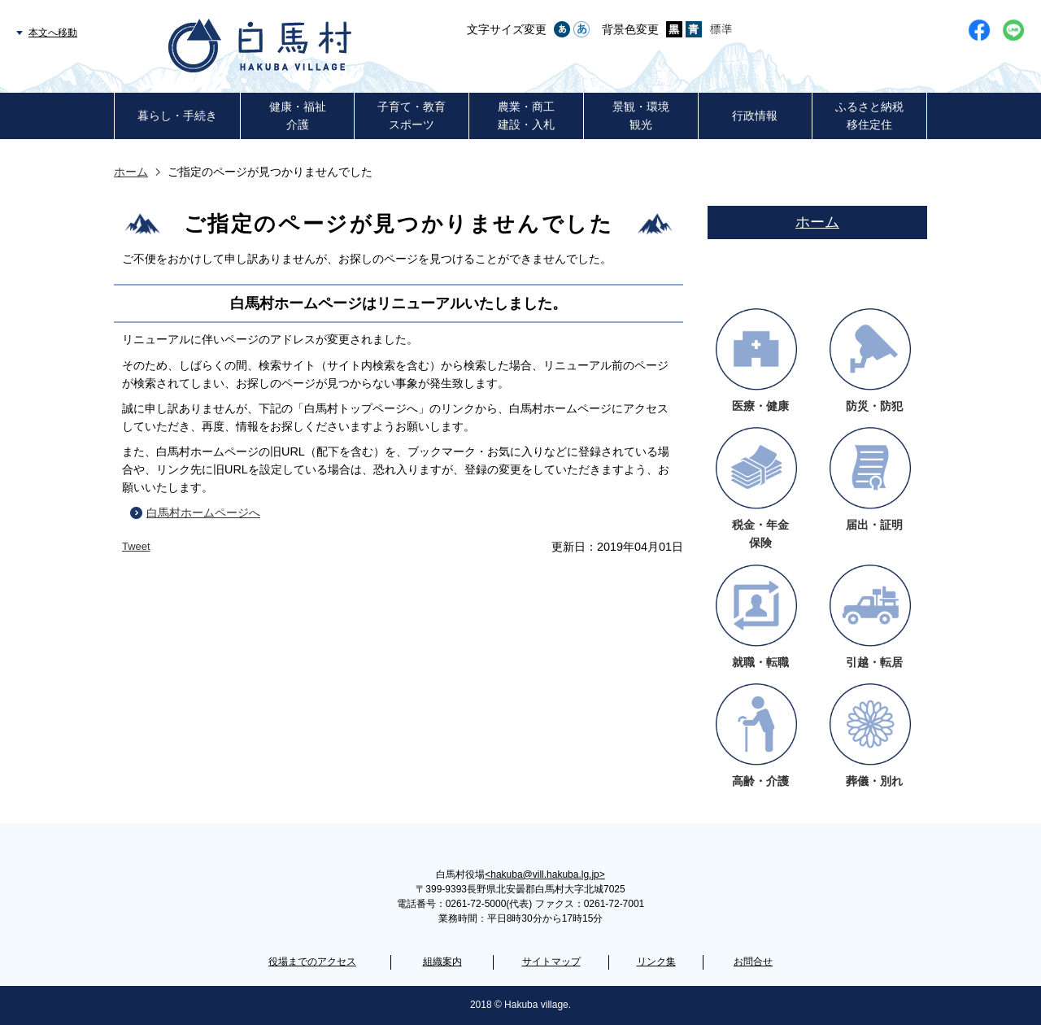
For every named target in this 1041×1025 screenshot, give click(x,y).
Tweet (136, 546)
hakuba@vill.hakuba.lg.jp (544, 874)
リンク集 (656, 961)
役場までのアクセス (312, 961)
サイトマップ (551, 961)
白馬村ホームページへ (203, 512)
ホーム (131, 171)
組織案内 (442, 961)
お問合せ (753, 961)
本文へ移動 (52, 32)
